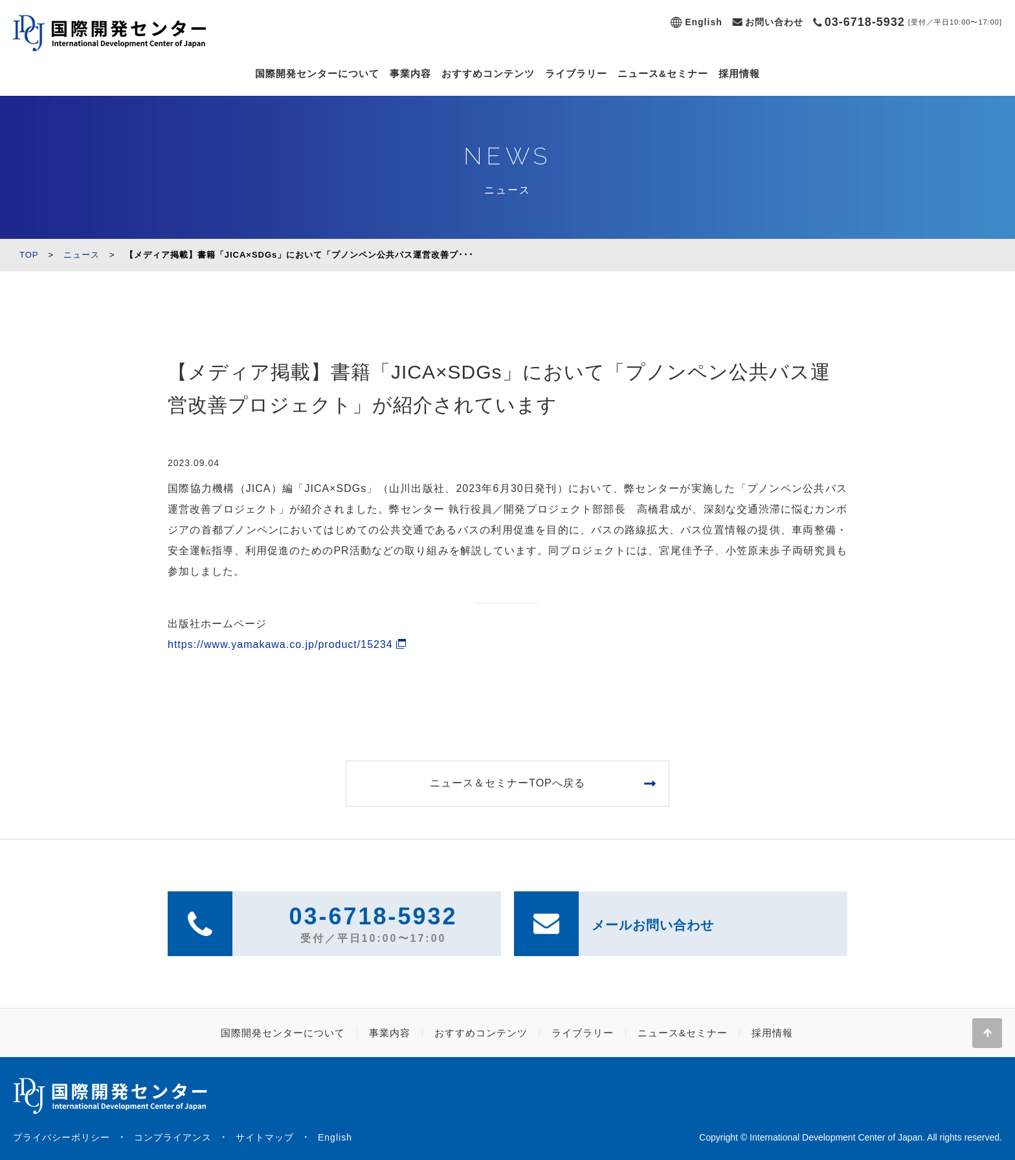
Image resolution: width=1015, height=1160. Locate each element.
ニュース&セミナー (663, 73)
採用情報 (739, 73)
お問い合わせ (774, 22)
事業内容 (410, 73)
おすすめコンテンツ (488, 73)
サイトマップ (265, 1137)
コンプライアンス (173, 1137)
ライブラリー (576, 73)
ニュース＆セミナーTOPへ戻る (507, 782)
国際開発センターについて (317, 73)
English (703, 22)
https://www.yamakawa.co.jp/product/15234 (280, 644)
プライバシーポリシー (61, 1137)
